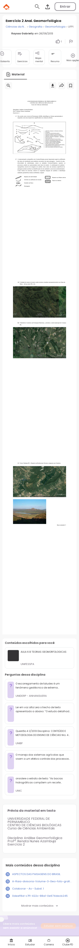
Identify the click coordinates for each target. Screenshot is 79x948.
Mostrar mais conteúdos (39, 905)
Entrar (65, 6)
